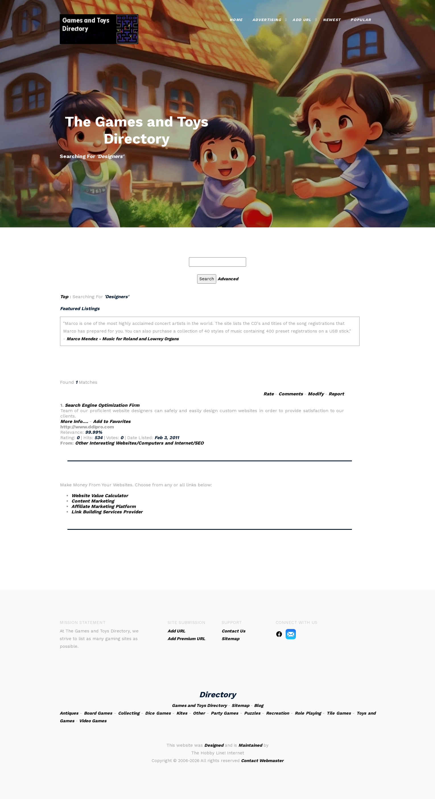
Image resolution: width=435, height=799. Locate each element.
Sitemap (240, 705)
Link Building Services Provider (107, 511)
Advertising (266, 19)
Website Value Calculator (99, 495)
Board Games (98, 713)
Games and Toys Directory (199, 705)
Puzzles (252, 713)
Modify (316, 394)
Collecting (128, 713)
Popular (361, 19)
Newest (332, 19)
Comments (291, 394)
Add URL (301, 19)
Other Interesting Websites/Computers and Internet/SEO (139, 443)
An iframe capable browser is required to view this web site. (210, 345)
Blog (258, 705)
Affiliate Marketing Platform (103, 506)
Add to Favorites (112, 421)
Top (64, 296)
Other (199, 713)
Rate (268, 394)
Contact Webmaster (262, 760)
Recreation (277, 713)
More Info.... (74, 421)
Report (336, 394)
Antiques (69, 713)
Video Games (92, 720)
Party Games (224, 713)
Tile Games (339, 713)
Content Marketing (92, 501)
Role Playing (308, 713)
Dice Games (158, 713)
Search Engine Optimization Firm (102, 405)
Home (236, 19)
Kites (181, 713)
